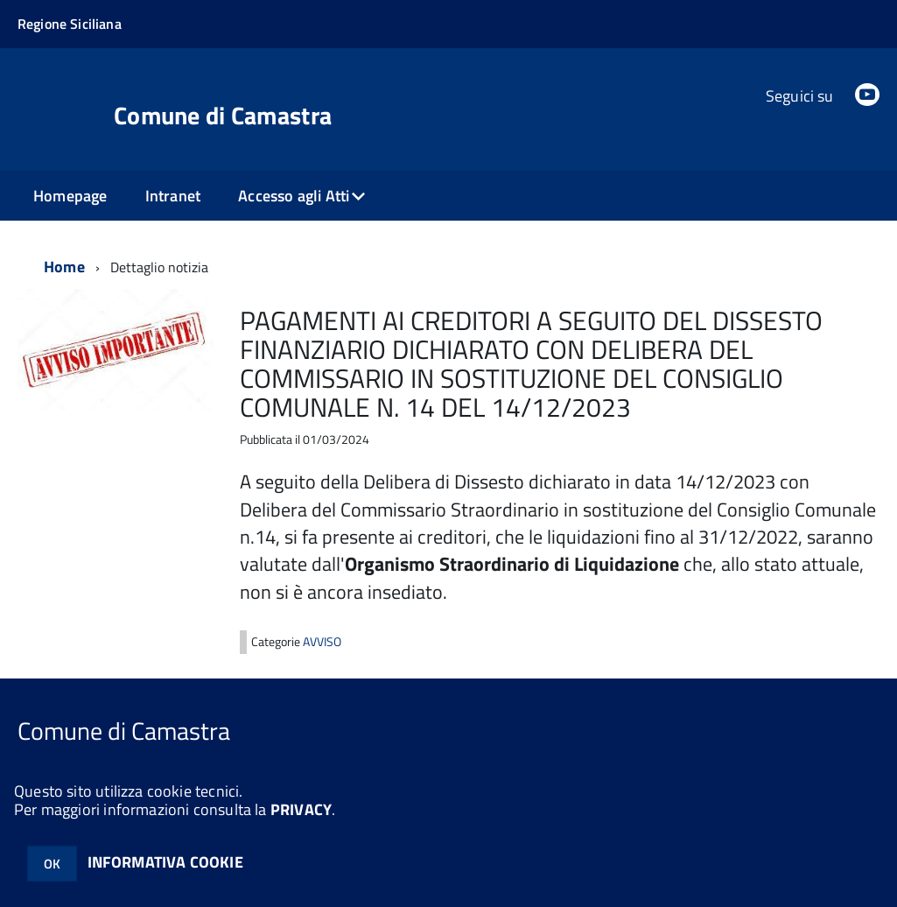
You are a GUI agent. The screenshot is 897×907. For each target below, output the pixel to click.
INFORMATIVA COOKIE (165, 862)
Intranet (172, 195)
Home (64, 266)
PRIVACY (301, 809)
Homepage (70, 195)
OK (52, 864)
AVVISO (322, 641)
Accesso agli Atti (293, 195)
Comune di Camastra (223, 115)
